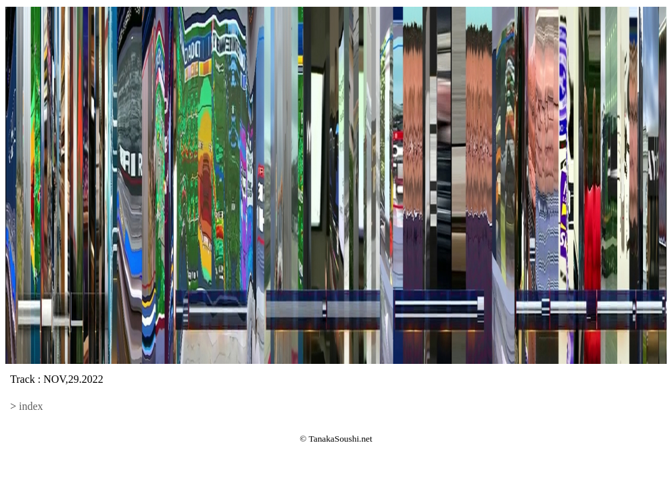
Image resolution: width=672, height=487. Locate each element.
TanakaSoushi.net (341, 439)
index (31, 406)
